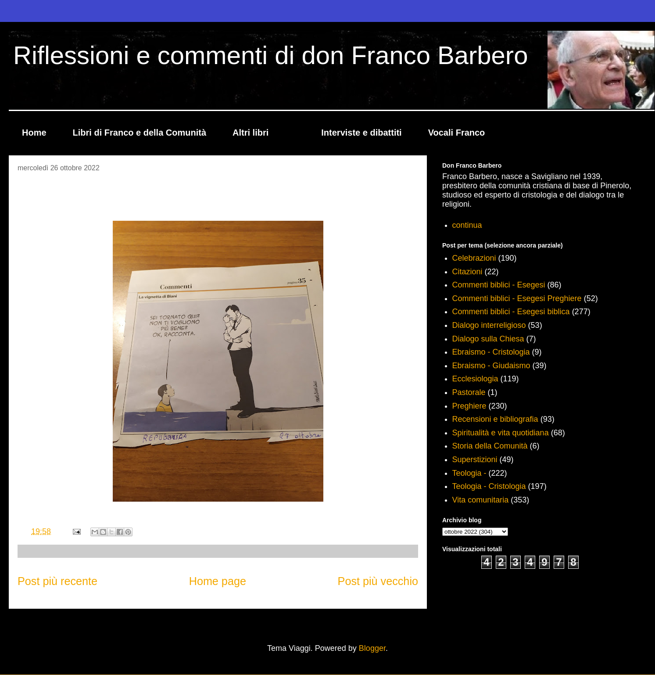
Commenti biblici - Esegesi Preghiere (517, 298)
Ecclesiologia (475, 378)
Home (34, 132)
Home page (217, 581)
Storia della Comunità (490, 446)
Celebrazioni (474, 258)
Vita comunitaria (480, 499)
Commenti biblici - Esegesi (498, 284)
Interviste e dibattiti (361, 132)
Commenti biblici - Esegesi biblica (511, 311)
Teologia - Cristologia (489, 486)
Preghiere (469, 406)
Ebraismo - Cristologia (491, 352)
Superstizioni (475, 459)
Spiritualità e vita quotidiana (500, 432)
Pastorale (469, 392)
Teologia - (469, 473)
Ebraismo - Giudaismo (491, 365)
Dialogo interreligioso (489, 325)
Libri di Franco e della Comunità (139, 132)
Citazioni (467, 271)
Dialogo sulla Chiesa (488, 338)
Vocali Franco (456, 132)
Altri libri (250, 132)
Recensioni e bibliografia (495, 419)
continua (467, 225)
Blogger (372, 648)
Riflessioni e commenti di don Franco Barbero (270, 55)
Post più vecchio (378, 581)
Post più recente (57, 581)
